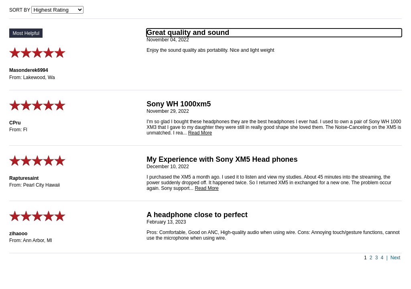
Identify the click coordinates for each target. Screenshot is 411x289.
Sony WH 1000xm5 (178, 104)
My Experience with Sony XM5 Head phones (221, 159)
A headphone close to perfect (196, 215)
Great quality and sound (187, 32)
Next (396, 258)
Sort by (19, 10)
